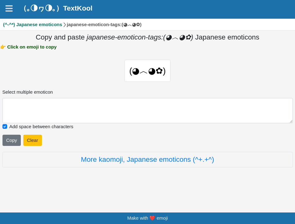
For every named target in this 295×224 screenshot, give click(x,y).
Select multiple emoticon (27, 94)
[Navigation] (9, 8)
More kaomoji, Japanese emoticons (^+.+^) (147, 162)
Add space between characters (41, 128)
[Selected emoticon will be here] (147, 112)
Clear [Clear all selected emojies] (32, 142)
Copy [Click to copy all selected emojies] (11, 142)
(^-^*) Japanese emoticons (32, 24)
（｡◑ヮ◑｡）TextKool (56, 8)
